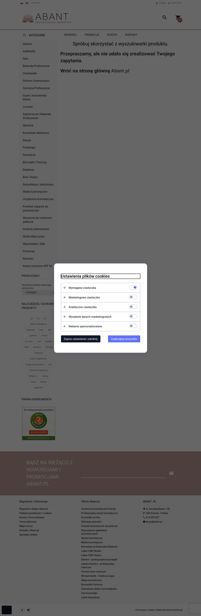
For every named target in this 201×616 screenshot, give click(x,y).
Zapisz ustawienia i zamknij (80, 338)
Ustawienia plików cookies (85, 276)
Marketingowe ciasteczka (84, 297)
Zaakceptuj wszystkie (124, 338)
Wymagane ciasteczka (82, 287)
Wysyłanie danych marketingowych (90, 316)
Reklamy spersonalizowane (85, 326)
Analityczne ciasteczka (83, 307)
